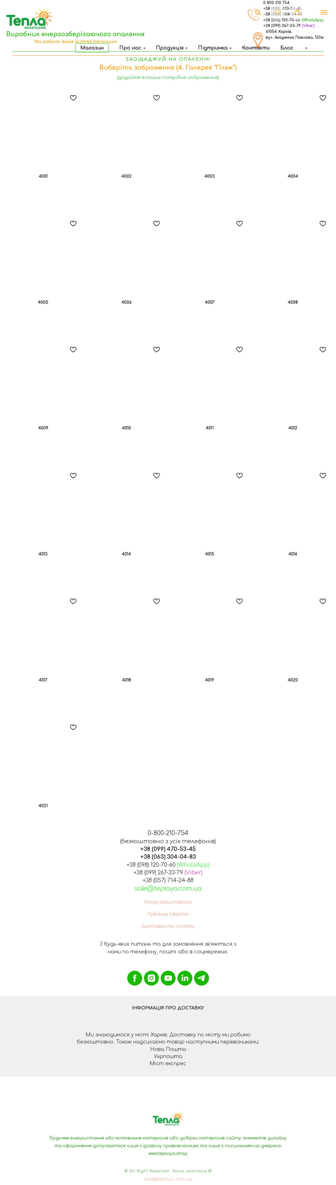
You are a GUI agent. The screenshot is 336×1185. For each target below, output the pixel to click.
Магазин (92, 48)
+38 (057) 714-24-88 (168, 880)
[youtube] (168, 978)
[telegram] (201, 978)
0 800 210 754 (276, 3)
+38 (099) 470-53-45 (168, 849)
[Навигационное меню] (324, 12)
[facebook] (134, 978)
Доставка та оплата (168, 926)
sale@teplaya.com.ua (168, 888)
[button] (305, 48)
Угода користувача (168, 902)
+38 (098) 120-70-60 (151, 865)
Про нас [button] (130, 48)
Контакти (256, 48)
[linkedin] (184, 978)
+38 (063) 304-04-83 (168, 857)
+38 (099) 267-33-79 (282, 26)
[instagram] (151, 978)
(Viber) (308, 26)
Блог (286, 48)
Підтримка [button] (213, 48)
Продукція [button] (170, 48)
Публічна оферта (168, 914)
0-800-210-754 (168, 833)
